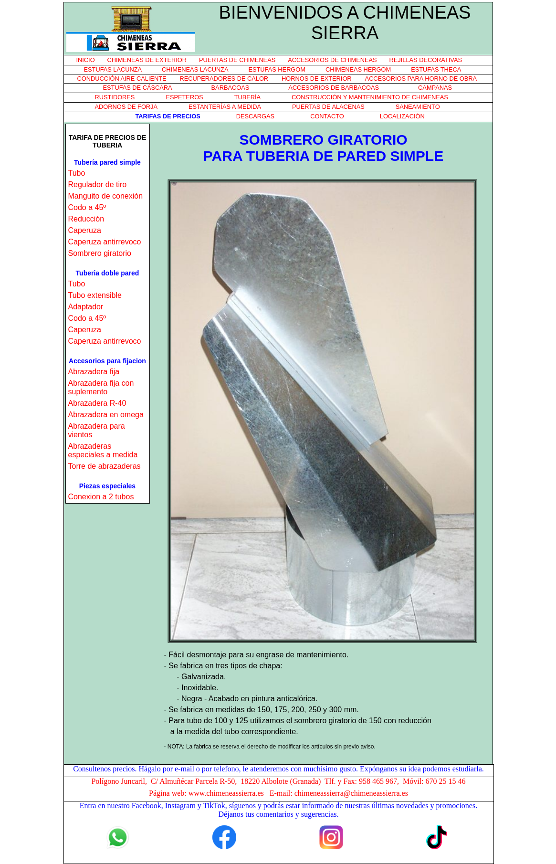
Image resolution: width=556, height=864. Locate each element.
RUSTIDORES (115, 97)
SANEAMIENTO (418, 106)
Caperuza (84, 230)
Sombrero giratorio (100, 253)
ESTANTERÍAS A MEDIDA (225, 106)
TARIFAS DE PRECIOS (168, 116)
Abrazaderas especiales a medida (103, 450)
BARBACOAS (230, 87)
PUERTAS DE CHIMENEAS (237, 59)
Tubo (76, 173)
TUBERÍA (247, 97)
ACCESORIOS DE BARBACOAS (333, 87)
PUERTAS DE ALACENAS (328, 106)
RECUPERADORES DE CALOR (224, 78)
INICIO (85, 59)
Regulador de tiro (97, 184)
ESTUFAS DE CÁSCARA (137, 87)
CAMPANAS (435, 87)
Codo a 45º (87, 207)
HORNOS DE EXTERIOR (316, 78)
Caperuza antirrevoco (104, 242)
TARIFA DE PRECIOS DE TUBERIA (108, 141)
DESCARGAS (255, 116)
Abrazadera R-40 (97, 403)
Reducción (86, 219)
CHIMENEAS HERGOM (358, 69)
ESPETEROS (184, 97)
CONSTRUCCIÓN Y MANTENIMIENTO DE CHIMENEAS (370, 97)
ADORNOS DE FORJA (126, 106)
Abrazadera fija (94, 372)
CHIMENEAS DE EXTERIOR (147, 59)
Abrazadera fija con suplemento (101, 387)
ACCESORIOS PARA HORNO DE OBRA (421, 78)
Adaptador (86, 307)
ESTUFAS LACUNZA (113, 69)
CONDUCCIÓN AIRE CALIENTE (122, 78)
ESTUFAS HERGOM (276, 69)
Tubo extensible (95, 295)
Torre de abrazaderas (104, 466)
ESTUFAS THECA (436, 69)
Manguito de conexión (105, 196)
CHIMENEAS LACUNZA (195, 69)
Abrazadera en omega (106, 415)
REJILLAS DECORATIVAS (425, 59)
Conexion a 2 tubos (101, 497)
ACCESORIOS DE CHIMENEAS (332, 59)
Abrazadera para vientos (96, 430)
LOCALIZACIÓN (402, 116)
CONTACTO (327, 116)
